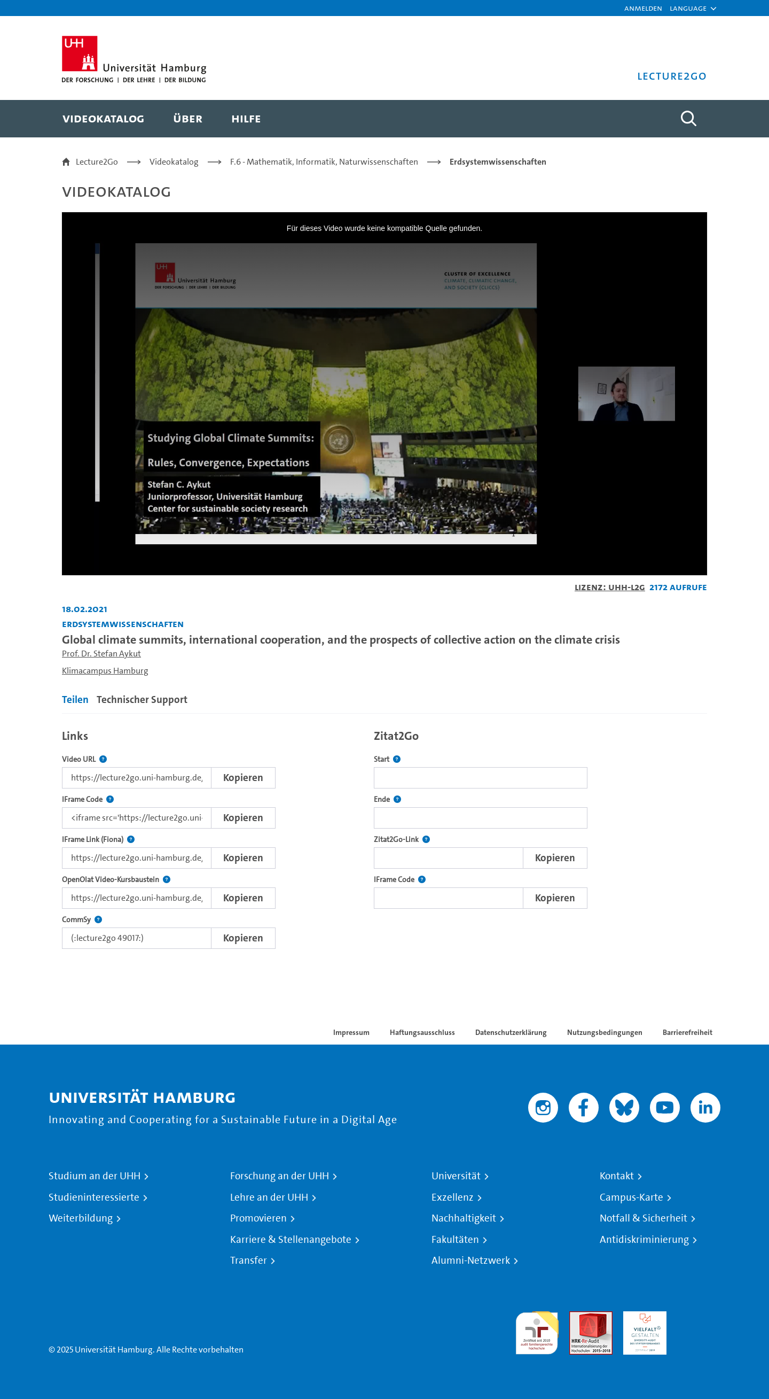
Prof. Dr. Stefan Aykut (101, 653)
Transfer (248, 1260)
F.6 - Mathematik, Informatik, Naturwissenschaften (324, 161)
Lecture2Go (97, 161)
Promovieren (258, 1218)
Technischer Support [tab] (142, 699)
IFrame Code (88, 799)
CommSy (82, 919)
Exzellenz (452, 1197)
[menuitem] (103, 118)
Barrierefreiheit (687, 1032)
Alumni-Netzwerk (470, 1260)
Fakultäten (455, 1240)
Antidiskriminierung (644, 1240)
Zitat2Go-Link (402, 839)
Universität (456, 1176)
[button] (688, 8)
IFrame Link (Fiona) (98, 839)
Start (387, 759)
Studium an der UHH (94, 1176)
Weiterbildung (81, 1218)
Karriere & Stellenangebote (290, 1240)
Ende (387, 799)
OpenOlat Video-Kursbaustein (116, 879)
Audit (579, 1317)
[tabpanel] (384, 836)
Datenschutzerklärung (511, 1032)
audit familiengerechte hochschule (537, 1330)
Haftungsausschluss (422, 1032)
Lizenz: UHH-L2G (610, 586)
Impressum (351, 1032)
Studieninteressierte (94, 1197)
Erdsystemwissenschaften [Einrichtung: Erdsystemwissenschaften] (123, 623)
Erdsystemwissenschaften (498, 161)
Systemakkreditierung (698, 1317)
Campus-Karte (631, 1197)
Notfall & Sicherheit (643, 1218)
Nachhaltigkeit (463, 1218)
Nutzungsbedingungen (604, 1032)
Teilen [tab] (75, 699)
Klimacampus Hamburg (105, 670)
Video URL (84, 759)
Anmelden (643, 7)
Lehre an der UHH (269, 1197)
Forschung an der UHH (279, 1176)
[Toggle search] (688, 118)
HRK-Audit (642, 1317)
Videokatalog (174, 161)
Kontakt (617, 1176)
